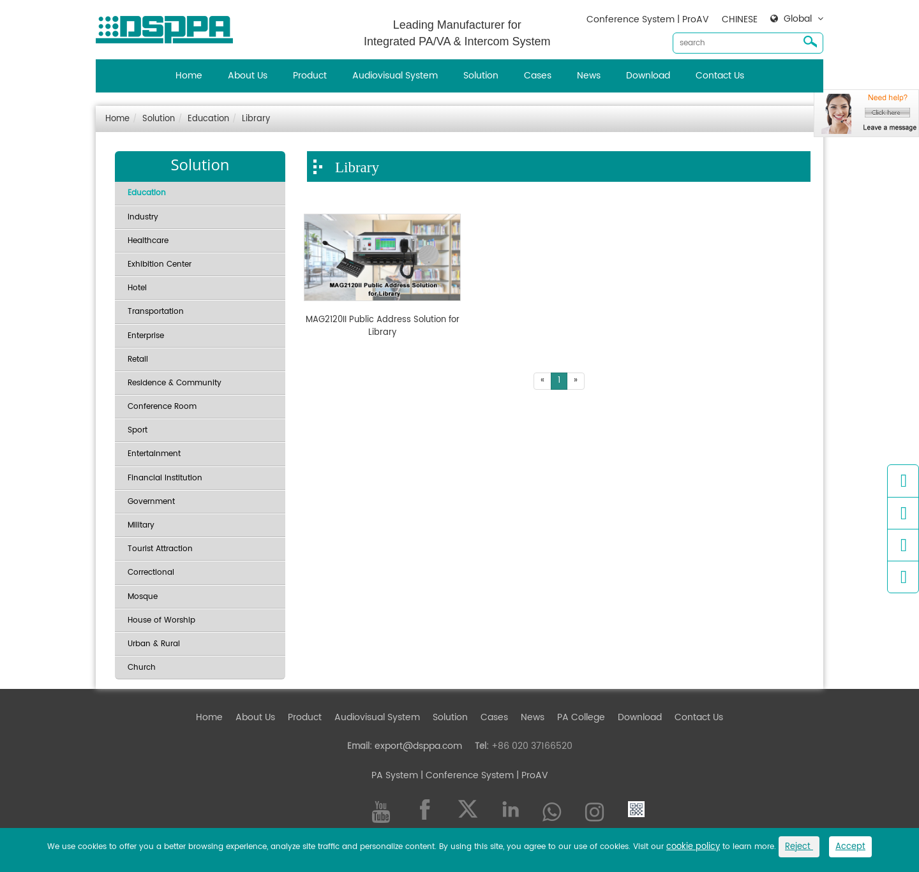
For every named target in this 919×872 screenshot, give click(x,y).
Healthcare (148, 241)
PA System (394, 775)
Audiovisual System (395, 75)
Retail (138, 359)
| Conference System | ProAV (483, 775)
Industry (143, 217)
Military (141, 525)
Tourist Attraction (160, 549)
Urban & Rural (154, 644)
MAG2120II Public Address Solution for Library (382, 326)
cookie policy (693, 847)
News (589, 75)
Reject (799, 847)
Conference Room (162, 407)
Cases (537, 75)
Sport (137, 430)
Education (208, 119)
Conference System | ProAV (648, 19)
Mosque (143, 597)
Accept (850, 847)
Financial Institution (165, 478)
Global (798, 19)
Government (151, 502)
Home (189, 75)
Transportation (156, 312)
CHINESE (740, 19)
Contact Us (720, 75)
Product (310, 75)
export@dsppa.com (418, 746)
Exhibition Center (159, 264)
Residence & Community (174, 383)
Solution (480, 75)
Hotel (137, 288)
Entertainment (154, 454)
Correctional (151, 572)
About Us (247, 75)
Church (142, 667)
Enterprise (146, 336)
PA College (581, 717)
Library (256, 119)
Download (648, 75)
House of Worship (161, 620)
